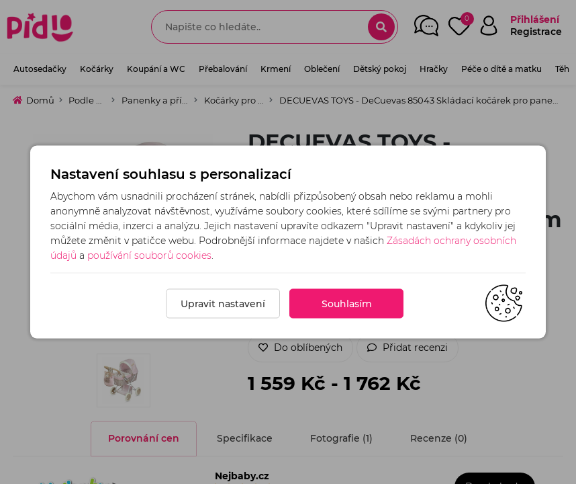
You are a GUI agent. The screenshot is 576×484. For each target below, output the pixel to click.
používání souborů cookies (149, 255)
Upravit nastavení (223, 304)
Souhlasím (347, 304)
